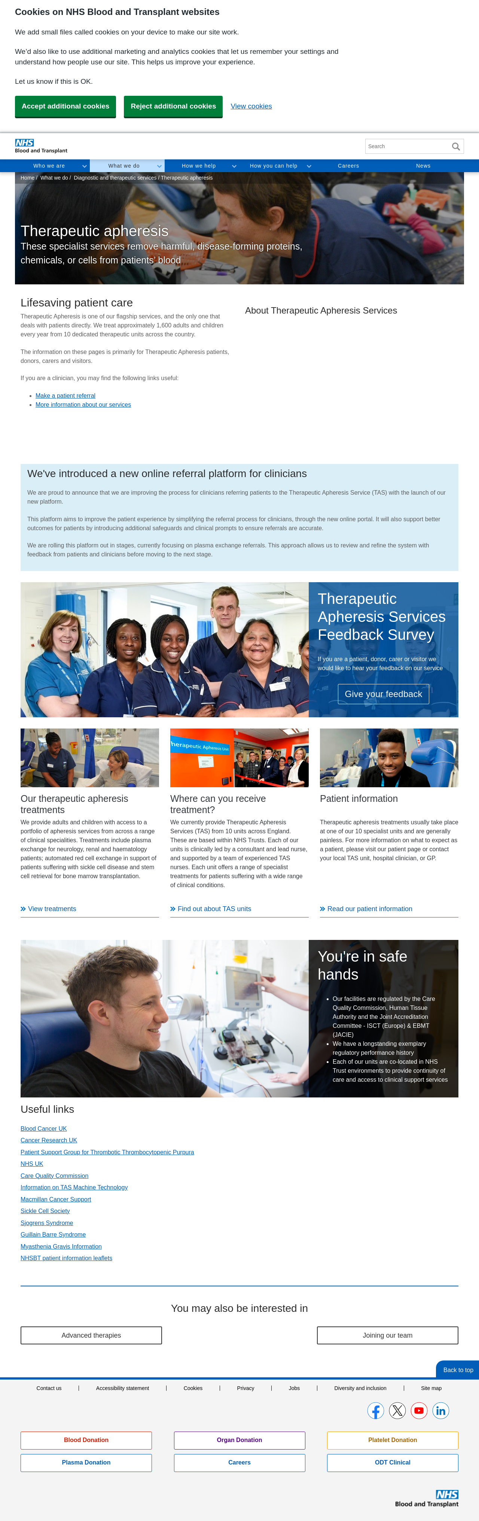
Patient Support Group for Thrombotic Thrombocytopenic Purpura (107, 1152)
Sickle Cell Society (45, 1211)
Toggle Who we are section (84, 165)
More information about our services (83, 404)
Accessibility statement (122, 1388)
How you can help (274, 166)
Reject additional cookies (173, 106)
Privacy (245, 1388)
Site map (431, 1388)
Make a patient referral (65, 396)
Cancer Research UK (49, 1140)
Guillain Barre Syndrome (53, 1234)
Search (456, 146)
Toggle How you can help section (308, 165)
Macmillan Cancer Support (56, 1199)
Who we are (49, 166)
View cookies (251, 106)
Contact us (49, 1388)
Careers (348, 166)
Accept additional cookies (65, 106)
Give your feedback (383, 694)
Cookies (193, 1388)
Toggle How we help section (234, 165)
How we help (199, 166)
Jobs (294, 1388)
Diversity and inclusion (361, 1388)
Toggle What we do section (159, 165)
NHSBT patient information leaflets (66, 1258)
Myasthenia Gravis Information (61, 1246)
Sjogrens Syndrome (47, 1223)
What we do (124, 166)
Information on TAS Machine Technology (74, 1187)
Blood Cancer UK (44, 1129)
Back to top (458, 1370)
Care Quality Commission (54, 1176)
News (423, 166)
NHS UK (32, 1164)
